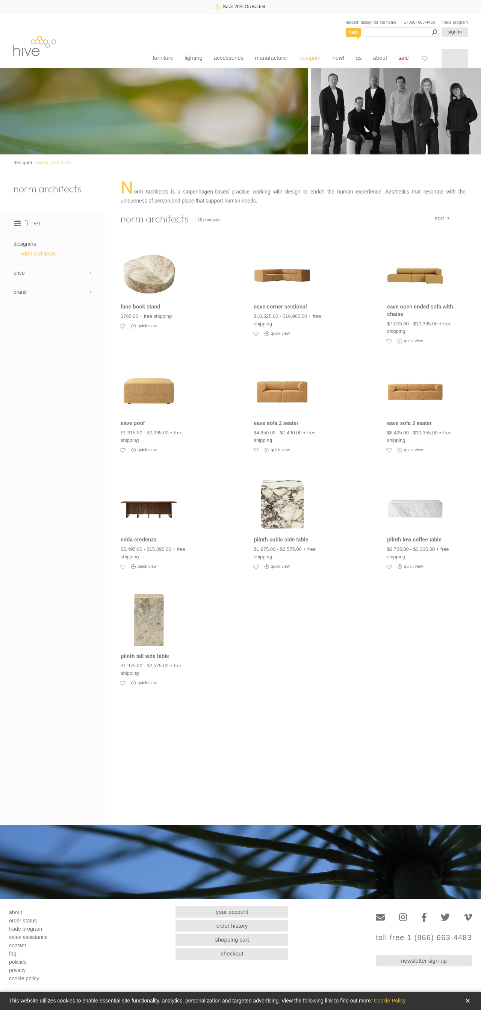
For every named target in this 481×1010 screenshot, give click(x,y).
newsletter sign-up (424, 960)
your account (232, 912)
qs (359, 57)
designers (25, 244)
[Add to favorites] (122, 326)
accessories (229, 57)
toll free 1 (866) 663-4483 (424, 938)
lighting (194, 57)
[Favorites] (424, 58)
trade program (455, 22)
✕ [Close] (467, 1001)
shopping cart (232, 939)
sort (440, 218)
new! (339, 57)
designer (310, 57)
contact (17, 945)
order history (232, 925)
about (380, 57)
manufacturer (271, 57)
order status (23, 921)
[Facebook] (424, 917)
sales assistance (28, 937)
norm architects (54, 162)
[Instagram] (403, 917)
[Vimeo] (468, 917)
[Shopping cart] (455, 58)
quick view (144, 326)
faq (12, 954)
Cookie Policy (390, 1001)
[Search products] (401, 32)
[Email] (380, 917)
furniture (163, 57)
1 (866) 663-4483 (419, 22)
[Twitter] (445, 917)
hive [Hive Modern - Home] (34, 45)
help (353, 32)
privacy (17, 970)
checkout (232, 953)
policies (18, 962)
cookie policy (24, 978)
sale (403, 57)
